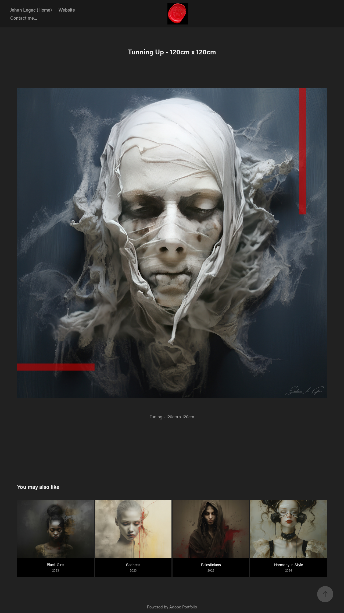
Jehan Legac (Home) (31, 10)
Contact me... (23, 18)
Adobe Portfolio (183, 607)
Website (67, 10)
